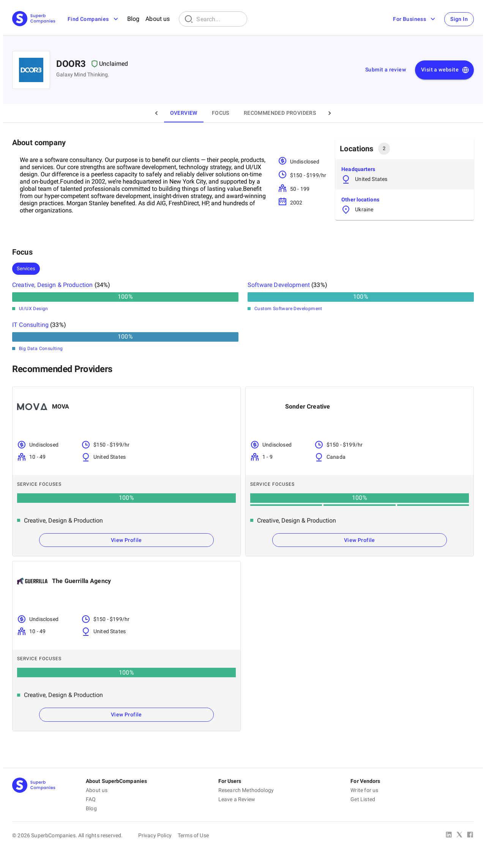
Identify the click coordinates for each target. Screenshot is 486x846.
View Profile (126, 540)
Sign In (459, 19)
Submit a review (385, 70)
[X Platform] (459, 835)
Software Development (279, 284)
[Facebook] (470, 835)
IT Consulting (30, 324)
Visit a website (445, 70)
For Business (415, 19)
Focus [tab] (220, 113)
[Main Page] (33, 19)
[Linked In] (449, 835)
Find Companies (94, 19)
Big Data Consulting (41, 348)
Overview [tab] (183, 113)
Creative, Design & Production (52, 284)
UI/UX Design (33, 308)
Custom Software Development (288, 308)
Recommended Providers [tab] (280, 113)
